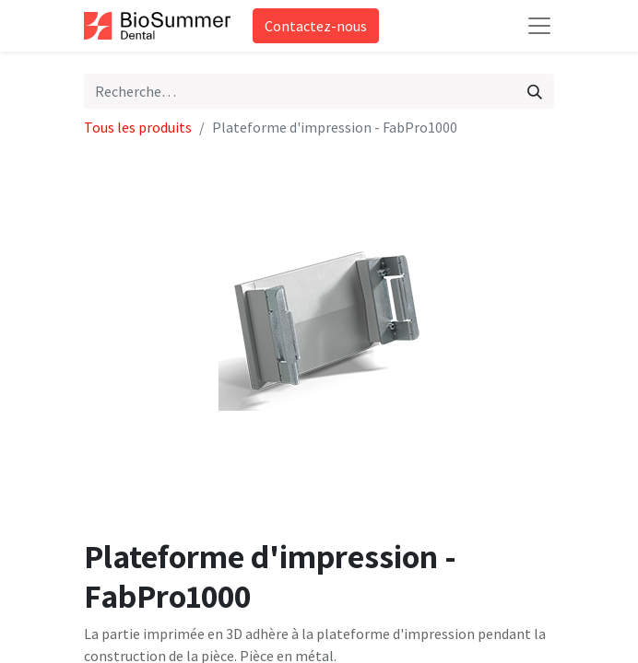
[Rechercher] (534, 91)
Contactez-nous (316, 26)
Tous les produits (138, 127)
